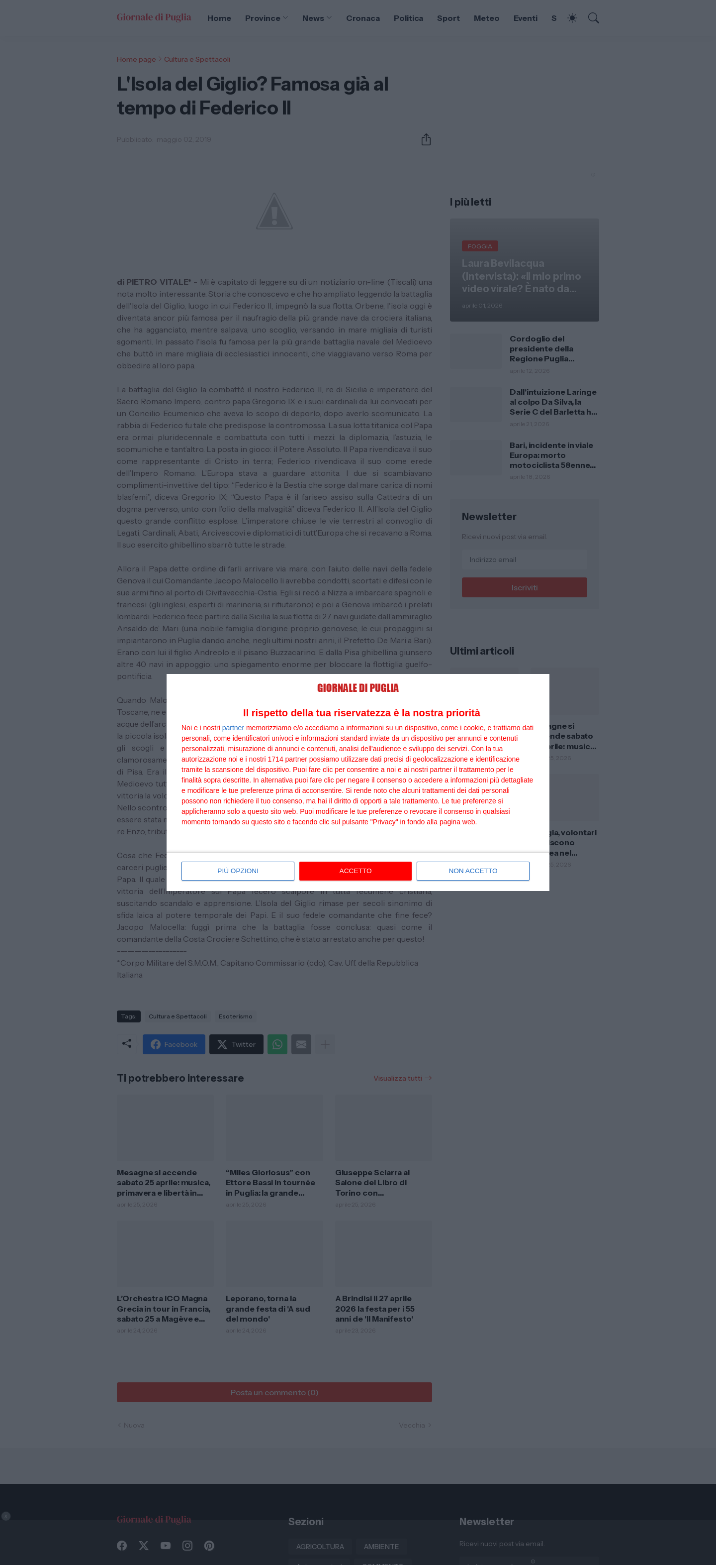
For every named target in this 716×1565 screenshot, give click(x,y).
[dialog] (358, 782)
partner (233, 727)
